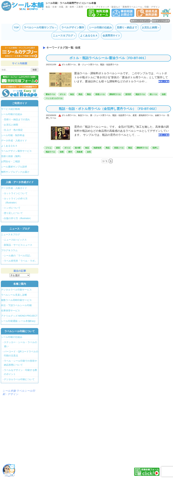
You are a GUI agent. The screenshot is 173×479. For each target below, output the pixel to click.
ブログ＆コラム (9, 250)
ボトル (62, 94)
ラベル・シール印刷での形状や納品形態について (20, 362)
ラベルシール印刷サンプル (39, 27)
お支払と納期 (149, 27)
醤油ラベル (50, 94)
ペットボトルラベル (54, 98)
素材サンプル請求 (160, 21)
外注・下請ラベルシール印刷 (16, 305)
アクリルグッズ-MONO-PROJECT (19, 315)
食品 (72, 94)
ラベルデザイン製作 (72, 27)
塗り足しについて (13, 213)
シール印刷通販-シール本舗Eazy (18, 321)
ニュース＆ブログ (63, 35)
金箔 (89, 152)
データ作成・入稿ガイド (14, 140)
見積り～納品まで (127, 27)
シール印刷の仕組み (100, 27)
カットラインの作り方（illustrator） (16, 200)
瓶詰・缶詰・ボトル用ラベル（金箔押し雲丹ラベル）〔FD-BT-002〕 (108, 108)
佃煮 (164, 94)
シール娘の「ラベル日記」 (18, 255)
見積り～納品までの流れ (17, 119)
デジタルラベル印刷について (19, 379)
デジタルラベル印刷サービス (16, 289)
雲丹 (70, 152)
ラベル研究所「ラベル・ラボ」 (20, 260)
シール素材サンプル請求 (14, 166)
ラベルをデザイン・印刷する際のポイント (20, 372)
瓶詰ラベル (140, 94)
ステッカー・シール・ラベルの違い (20, 344)
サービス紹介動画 (10, 109)
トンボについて (12, 207)
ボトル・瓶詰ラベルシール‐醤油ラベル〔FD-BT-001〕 (108, 58)
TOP (16, 27)
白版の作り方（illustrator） (18, 218)
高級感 (79, 152)
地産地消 (97, 148)
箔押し (155, 148)
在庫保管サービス (10, 310)
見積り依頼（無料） (11, 156)
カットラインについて (16, 193)
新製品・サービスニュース (18, 245)
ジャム (48, 148)
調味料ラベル (115, 94)
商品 (80, 94)
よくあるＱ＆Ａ (89, 35)
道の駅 (77, 148)
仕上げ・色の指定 (13, 130)
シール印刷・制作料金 (13, 135)
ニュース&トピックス (15, 239)
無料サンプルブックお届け (15, 172)
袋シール (153, 94)
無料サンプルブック (140, 21)
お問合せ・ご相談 (10, 161)
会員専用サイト (111, 35)
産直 (58, 148)
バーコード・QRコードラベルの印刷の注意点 (21, 353)
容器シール (100, 94)
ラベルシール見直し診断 (14, 294)
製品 (89, 94)
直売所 (128, 94)
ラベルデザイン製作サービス (16, 151)
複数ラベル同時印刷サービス (16, 300)
